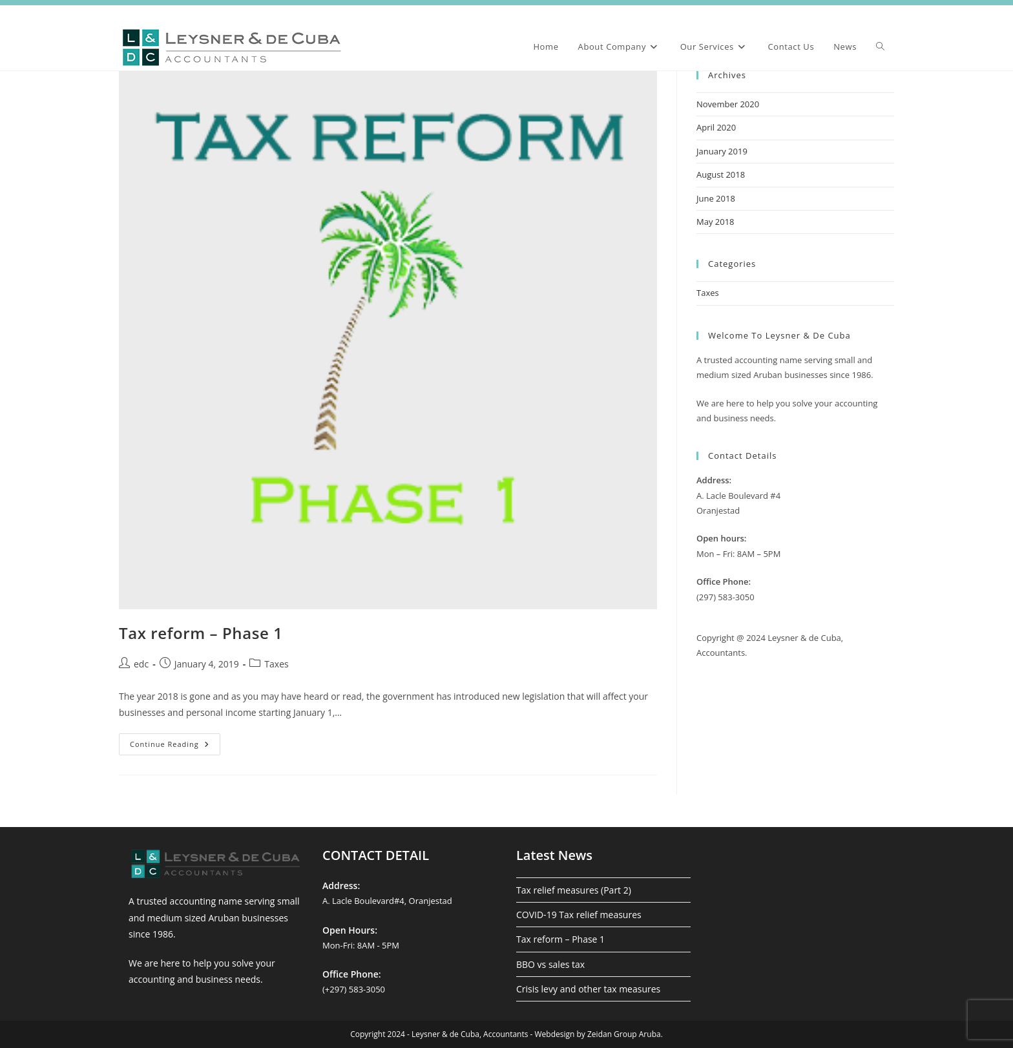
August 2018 (720, 174)
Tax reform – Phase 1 (201, 633)
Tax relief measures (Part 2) (573, 890)
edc (141, 664)
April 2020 (716, 127)
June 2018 (715, 198)
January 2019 (721, 151)
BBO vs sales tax (550, 964)
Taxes (276, 664)
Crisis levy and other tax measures (588, 989)
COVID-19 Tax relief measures (579, 914)
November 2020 (727, 104)
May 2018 (715, 221)
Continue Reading (175, 746)
